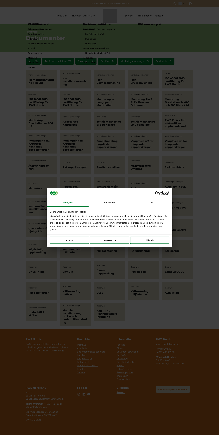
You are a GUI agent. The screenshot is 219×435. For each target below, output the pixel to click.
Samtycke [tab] (68, 202)
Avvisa (69, 240)
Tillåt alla (149, 240)
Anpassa (109, 240)
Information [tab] (109, 202)
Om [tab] (151, 202)
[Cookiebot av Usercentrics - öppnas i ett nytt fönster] (157, 193)
